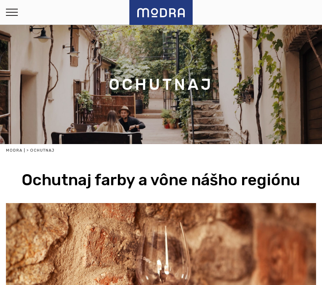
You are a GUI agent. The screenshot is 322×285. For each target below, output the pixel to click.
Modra (14, 150)
